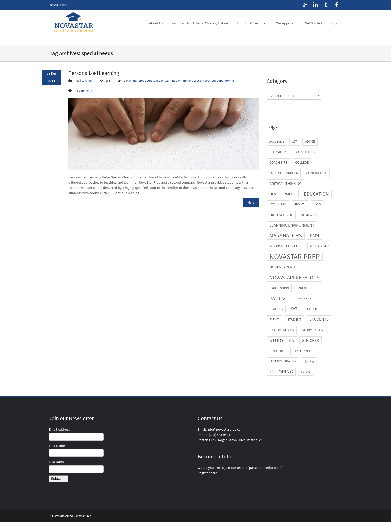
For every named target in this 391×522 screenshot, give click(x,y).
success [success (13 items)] (310, 340)
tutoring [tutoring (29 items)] (281, 371)
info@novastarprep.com (225, 429)
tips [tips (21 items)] (309, 361)
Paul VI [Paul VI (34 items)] (278, 298)
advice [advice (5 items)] (310, 141)
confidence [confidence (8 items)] (316, 172)
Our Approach (286, 23)
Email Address (59, 429)
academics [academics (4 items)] (276, 141)
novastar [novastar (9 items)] (319, 246)
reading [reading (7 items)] (276, 309)
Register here (207, 473)
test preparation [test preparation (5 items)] (282, 361)
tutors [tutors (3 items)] (305, 371)
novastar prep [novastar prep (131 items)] (294, 257)
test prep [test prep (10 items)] (302, 350)
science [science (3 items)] (274, 319)
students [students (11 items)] (319, 319)
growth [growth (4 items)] (300, 204)
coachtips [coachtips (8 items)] (305, 151)
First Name (57, 445)
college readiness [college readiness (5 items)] (283, 173)
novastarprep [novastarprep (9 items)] (282, 267)
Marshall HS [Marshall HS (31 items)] (285, 235)
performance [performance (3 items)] (303, 298)
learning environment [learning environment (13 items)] (291, 225)
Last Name (57, 461)
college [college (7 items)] (302, 162)
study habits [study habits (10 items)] (281, 329)
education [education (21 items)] (316, 194)
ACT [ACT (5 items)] (294, 141)
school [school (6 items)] (311, 309)
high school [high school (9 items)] (281, 214)
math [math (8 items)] (314, 235)
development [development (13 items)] (282, 194)
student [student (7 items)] (294, 319)
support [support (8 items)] (277, 350)
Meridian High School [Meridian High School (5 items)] (285, 246)
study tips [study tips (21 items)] (281, 340)
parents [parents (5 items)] (303, 288)
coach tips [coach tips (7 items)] (278, 162)
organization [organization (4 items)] (279, 288)
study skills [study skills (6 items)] (312, 330)
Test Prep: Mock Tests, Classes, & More (199, 23)
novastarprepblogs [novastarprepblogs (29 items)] (294, 277)
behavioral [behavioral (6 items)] (278, 152)
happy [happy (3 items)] (317, 204)
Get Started (313, 23)
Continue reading (128, 193)
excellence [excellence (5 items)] (278, 204)
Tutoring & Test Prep (251, 23)
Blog (333, 23)
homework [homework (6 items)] (310, 215)
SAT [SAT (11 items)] (294, 308)
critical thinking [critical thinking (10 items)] (285, 183)
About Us (156, 23)
